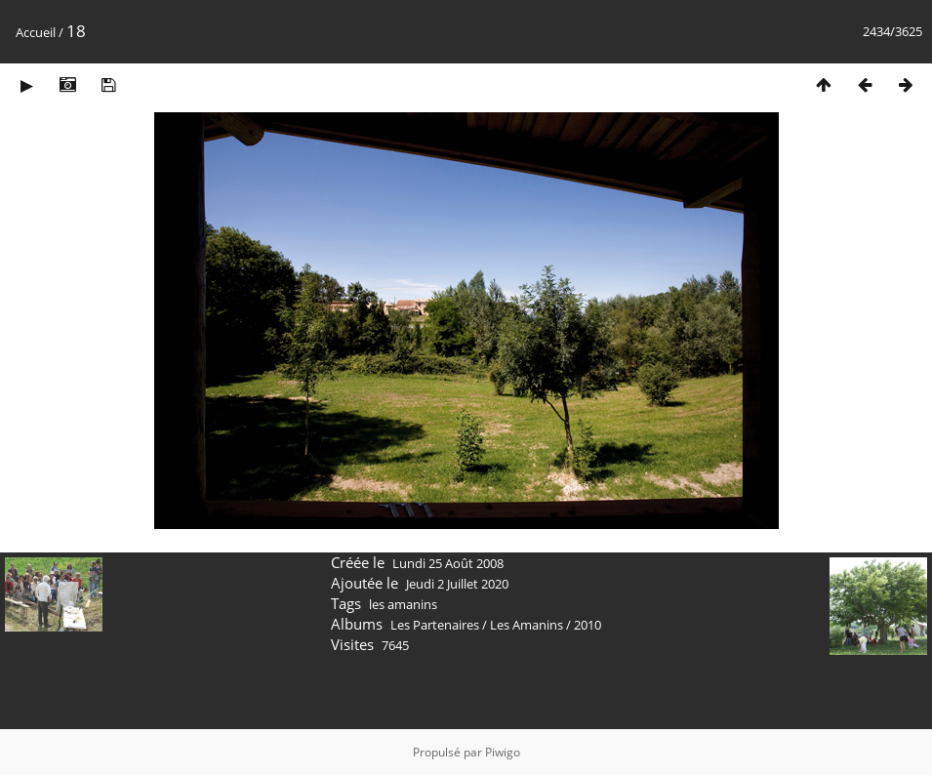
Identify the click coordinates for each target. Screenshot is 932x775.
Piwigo (502, 752)
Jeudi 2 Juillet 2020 (457, 583)
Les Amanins (526, 624)
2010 (587, 624)
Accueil (36, 32)
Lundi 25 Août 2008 (448, 563)
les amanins (403, 604)
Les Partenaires (434, 624)
